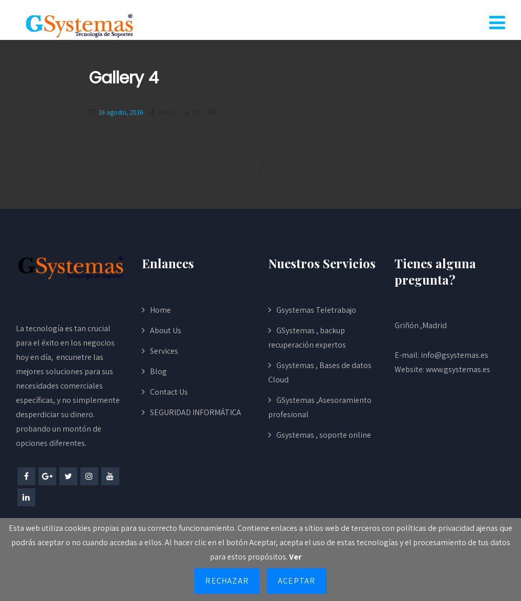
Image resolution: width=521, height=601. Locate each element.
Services (164, 351)
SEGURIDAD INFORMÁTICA (195, 412)
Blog (158, 371)
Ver (295, 556)
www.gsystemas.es (458, 369)
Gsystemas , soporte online (323, 435)
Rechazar (227, 580)
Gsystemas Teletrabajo (316, 310)
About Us (165, 330)
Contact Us (169, 392)
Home (160, 310)
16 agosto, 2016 (120, 112)
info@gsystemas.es (454, 355)
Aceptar (296, 580)
